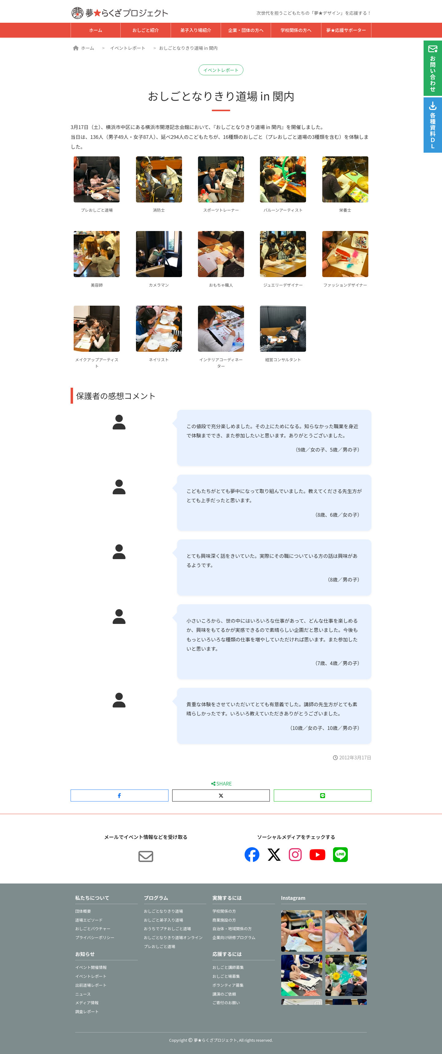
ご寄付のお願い (226, 1002)
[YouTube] (317, 854)
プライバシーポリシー (94, 937)
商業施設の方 (224, 920)
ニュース (83, 994)
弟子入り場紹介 (195, 30)
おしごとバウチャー (92, 928)
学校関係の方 (224, 911)
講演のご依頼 (224, 994)
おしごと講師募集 (228, 967)
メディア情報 (87, 1002)
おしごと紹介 (145, 30)
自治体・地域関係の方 (232, 928)
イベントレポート (127, 48)
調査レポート (87, 1011)
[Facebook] (252, 854)
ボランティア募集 (228, 985)
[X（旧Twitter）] (274, 854)
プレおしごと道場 (159, 946)
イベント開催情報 (91, 967)
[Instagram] (295, 854)
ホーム (95, 30)
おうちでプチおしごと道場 (167, 928)
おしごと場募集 (226, 976)
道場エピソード (89, 920)
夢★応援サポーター (346, 30)
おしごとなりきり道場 (163, 911)
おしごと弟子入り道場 (163, 920)
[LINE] (340, 854)
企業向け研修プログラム (233, 937)
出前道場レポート (91, 985)
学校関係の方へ (296, 30)
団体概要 (83, 911)
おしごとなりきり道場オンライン (173, 937)
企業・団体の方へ (246, 30)
